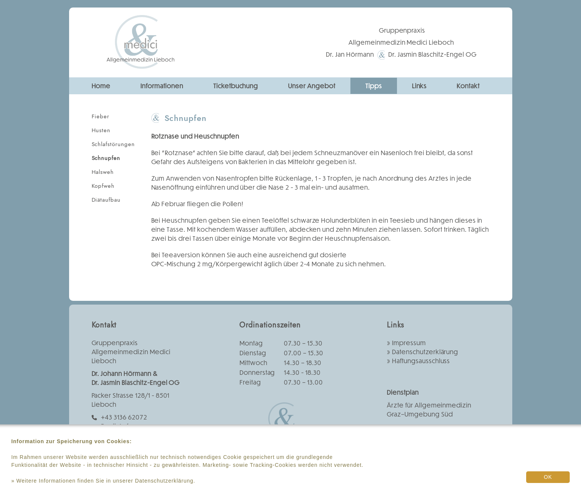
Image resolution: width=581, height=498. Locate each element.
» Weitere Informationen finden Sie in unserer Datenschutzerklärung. (103, 481)
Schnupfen (106, 158)
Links (419, 86)
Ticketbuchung (235, 86)
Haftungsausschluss (421, 361)
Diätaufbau (106, 200)
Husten (101, 130)
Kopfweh (103, 186)
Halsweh (103, 172)
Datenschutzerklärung (425, 352)
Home (101, 86)
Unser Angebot (311, 86)
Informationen (161, 86)
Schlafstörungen (113, 144)
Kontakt (468, 86)
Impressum (409, 343)
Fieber (101, 116)
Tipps (373, 86)
